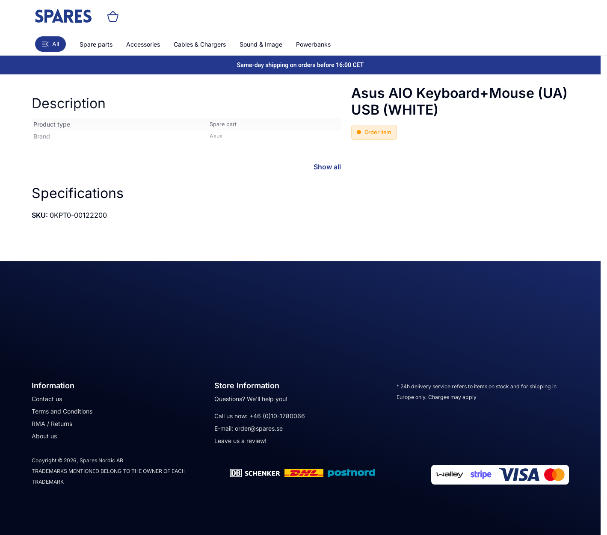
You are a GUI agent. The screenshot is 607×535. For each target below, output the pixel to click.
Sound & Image (261, 44)
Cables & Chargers (200, 44)
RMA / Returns (52, 423)
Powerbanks (313, 44)
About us (44, 436)
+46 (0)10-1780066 (277, 416)
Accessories (143, 44)
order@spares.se (259, 428)
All (50, 43)
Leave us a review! (240, 440)
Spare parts (96, 44)
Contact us (47, 398)
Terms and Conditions (62, 411)
